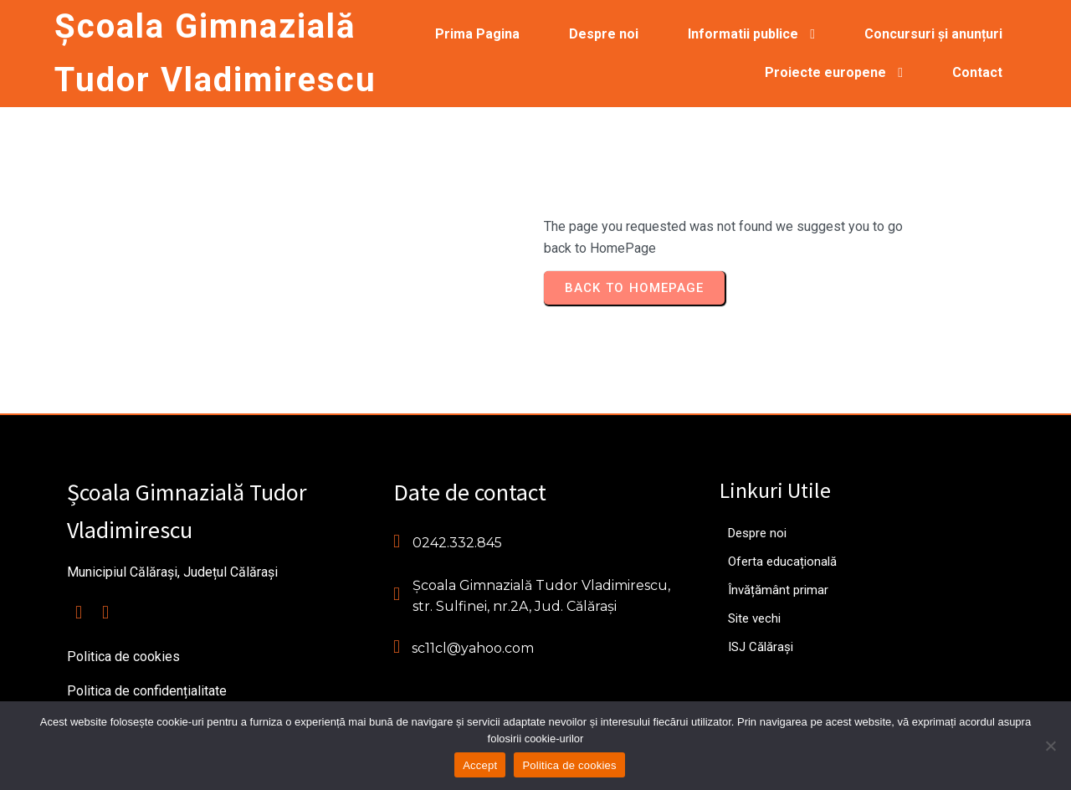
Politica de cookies (569, 765)
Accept (480, 765)
